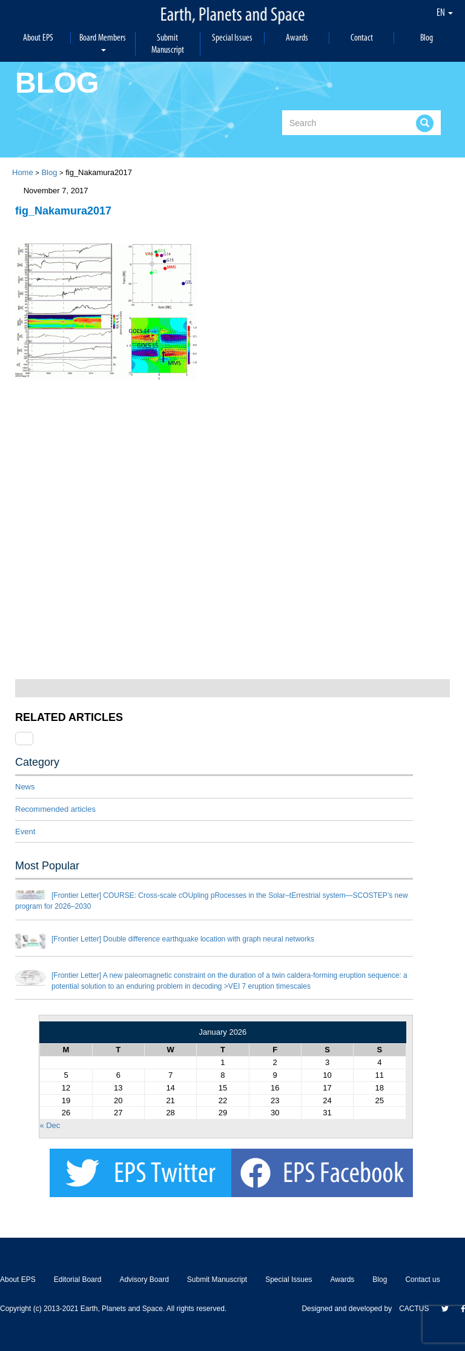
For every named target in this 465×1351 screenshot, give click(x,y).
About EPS (38, 37)
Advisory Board (143, 1279)
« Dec (49, 1125)
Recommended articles (55, 809)
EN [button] (445, 12)
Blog (426, 37)
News (25, 786)
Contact (362, 37)
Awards (297, 37)
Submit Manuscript (167, 43)
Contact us (422, 1279)
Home (22, 172)
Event (25, 831)
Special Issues (232, 37)
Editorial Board (78, 1279)
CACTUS (414, 1308)
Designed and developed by (350, 1308)
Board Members (102, 41)
